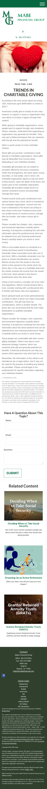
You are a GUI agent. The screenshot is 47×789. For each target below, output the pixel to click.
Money (23, 697)
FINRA (27, 769)
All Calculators (23, 706)
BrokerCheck (6, 711)
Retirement (23, 684)
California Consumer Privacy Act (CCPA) (21, 739)
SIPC (31, 769)
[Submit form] (13, 473)
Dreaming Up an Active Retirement (23, 577)
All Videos (23, 704)
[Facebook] (22, 31)
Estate (23, 689)
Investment (23, 687)
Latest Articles (23, 701)
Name (8, 420)
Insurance (23, 692)
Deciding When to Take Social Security (23, 524)
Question (8, 450)
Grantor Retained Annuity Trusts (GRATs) (23, 628)
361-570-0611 (23, 37)
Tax (23, 694)
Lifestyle (23, 699)
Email (8, 435)
